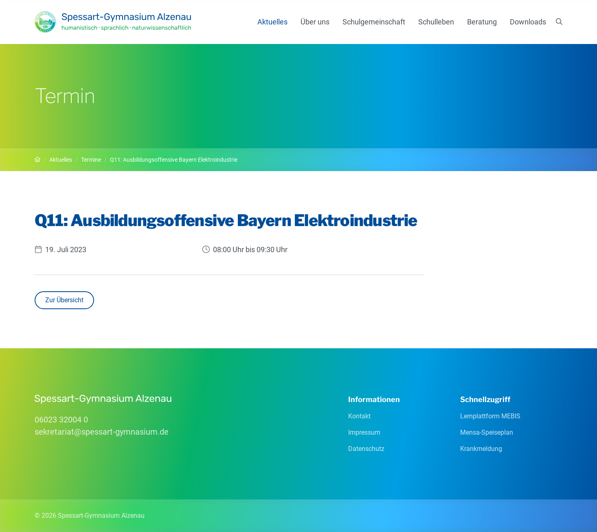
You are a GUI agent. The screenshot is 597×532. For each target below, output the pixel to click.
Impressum (364, 432)
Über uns (315, 22)
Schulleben (436, 22)
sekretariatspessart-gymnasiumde (102, 432)
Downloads (528, 22)
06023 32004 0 (61, 419)
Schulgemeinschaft (373, 22)
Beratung (482, 22)
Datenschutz (366, 449)
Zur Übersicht (64, 300)
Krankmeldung (481, 449)
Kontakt (359, 416)
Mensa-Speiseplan (486, 432)
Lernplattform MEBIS (490, 416)
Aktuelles (272, 22)
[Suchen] (559, 22)
